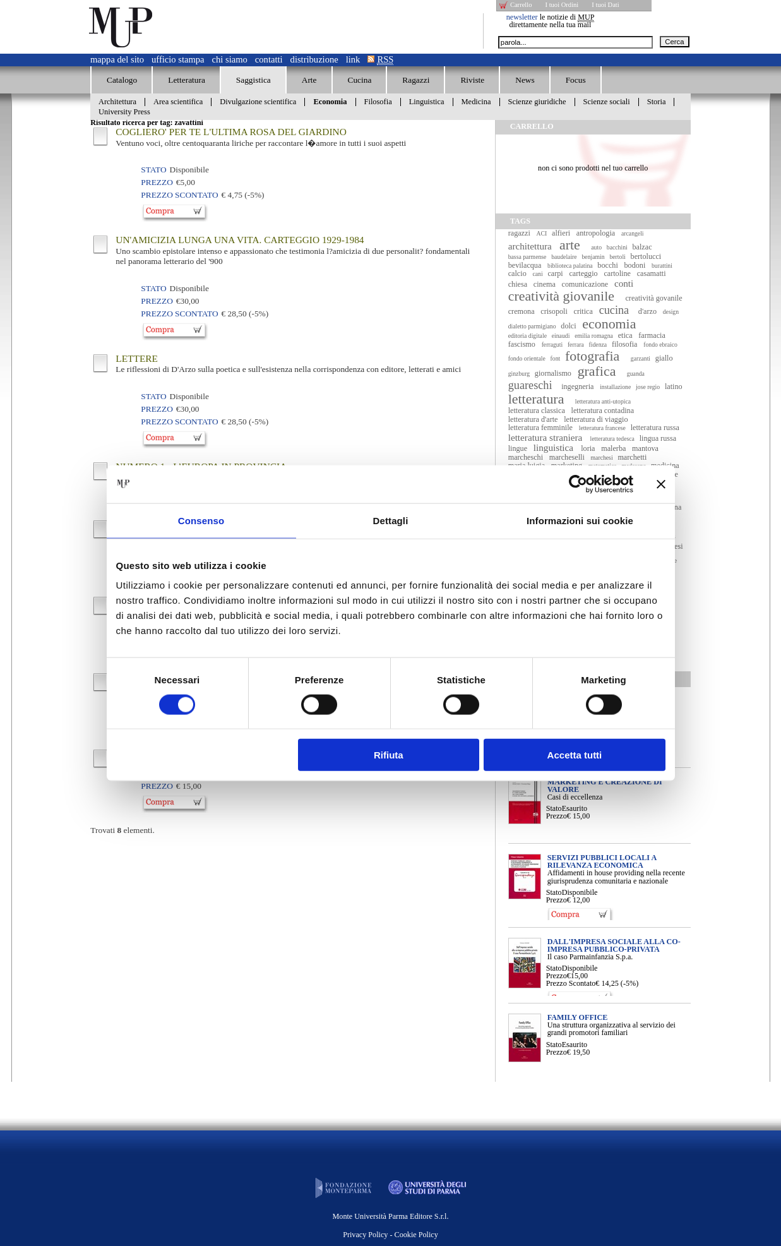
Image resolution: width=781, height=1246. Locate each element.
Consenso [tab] (201, 520)
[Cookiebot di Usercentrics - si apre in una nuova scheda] (578, 483)
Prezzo (556, 816)
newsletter (522, 17)
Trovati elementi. (122, 830)
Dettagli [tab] (390, 520)
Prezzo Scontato (571, 983)
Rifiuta (388, 755)
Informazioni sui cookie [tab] (580, 520)
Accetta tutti (574, 755)
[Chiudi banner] (661, 483)
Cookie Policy (416, 1234)
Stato (554, 808)
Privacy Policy (365, 1234)
